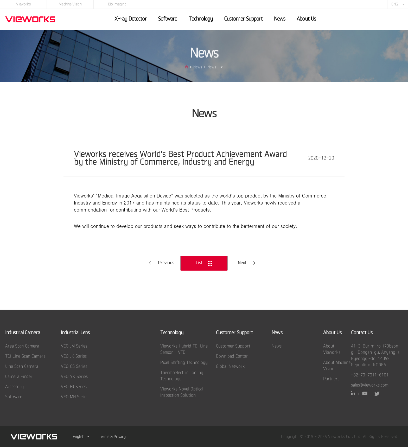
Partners (331, 379)
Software (167, 19)
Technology (201, 19)
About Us (306, 19)
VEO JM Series (74, 346)
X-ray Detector (130, 19)
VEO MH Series (74, 397)
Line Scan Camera (21, 366)
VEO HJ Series (74, 387)
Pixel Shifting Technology (184, 362)
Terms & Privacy (112, 436)
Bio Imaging (117, 4)
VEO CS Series (74, 366)
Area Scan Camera (22, 346)
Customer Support (243, 19)
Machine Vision (70, 4)
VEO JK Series (74, 356)
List (204, 263)
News (279, 19)
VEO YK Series (74, 376)
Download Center (232, 356)
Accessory (14, 387)
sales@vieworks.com (369, 385)
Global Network (230, 366)
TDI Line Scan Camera (25, 356)
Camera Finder (19, 376)
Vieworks (23, 4)
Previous (161, 263)
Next (246, 263)
